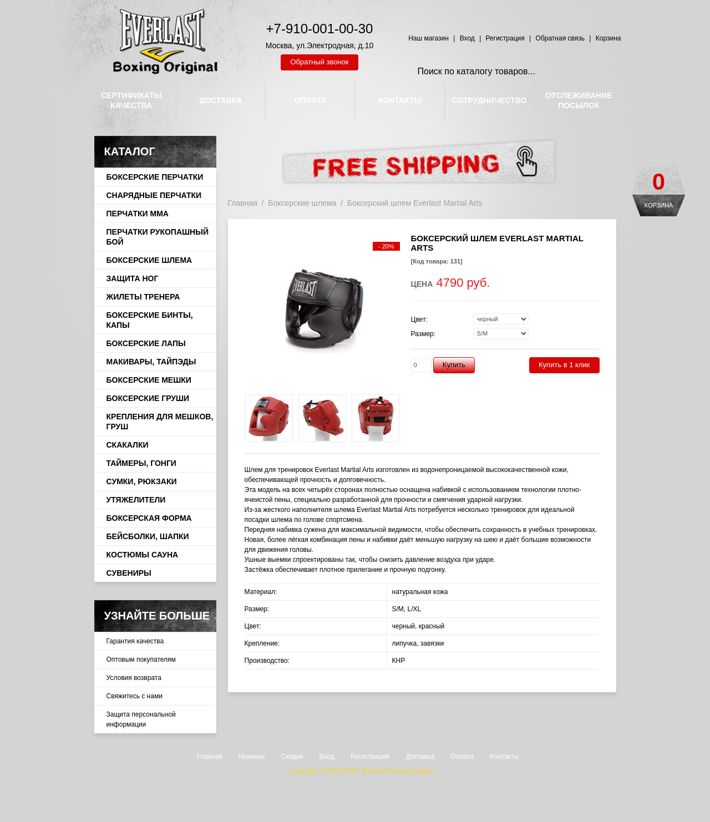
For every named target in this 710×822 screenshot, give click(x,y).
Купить (454, 365)
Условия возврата (133, 678)
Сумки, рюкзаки (141, 481)
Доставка (419, 756)
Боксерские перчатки (155, 176)
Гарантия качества (135, 641)
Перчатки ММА (137, 213)
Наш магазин (428, 38)
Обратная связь (560, 38)
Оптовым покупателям (141, 659)
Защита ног (132, 278)
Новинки (252, 756)
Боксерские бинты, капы (149, 320)
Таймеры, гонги (141, 463)
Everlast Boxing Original (397, 771)
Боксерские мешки (148, 380)
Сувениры (128, 573)
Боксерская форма (149, 518)
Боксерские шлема (149, 260)
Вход (467, 38)
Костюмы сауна (142, 554)
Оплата (461, 756)
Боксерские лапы (146, 343)
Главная (242, 203)
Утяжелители (136, 499)
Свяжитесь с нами (134, 696)
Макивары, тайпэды (151, 361)
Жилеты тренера (143, 296)
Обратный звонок (319, 62)
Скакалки (127, 444)
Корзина (659, 205)
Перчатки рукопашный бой (157, 236)
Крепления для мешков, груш (160, 421)
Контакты (504, 756)
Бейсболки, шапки (147, 536)
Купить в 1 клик (564, 365)
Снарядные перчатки (154, 195)
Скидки (292, 756)
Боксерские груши (148, 398)
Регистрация (505, 38)
